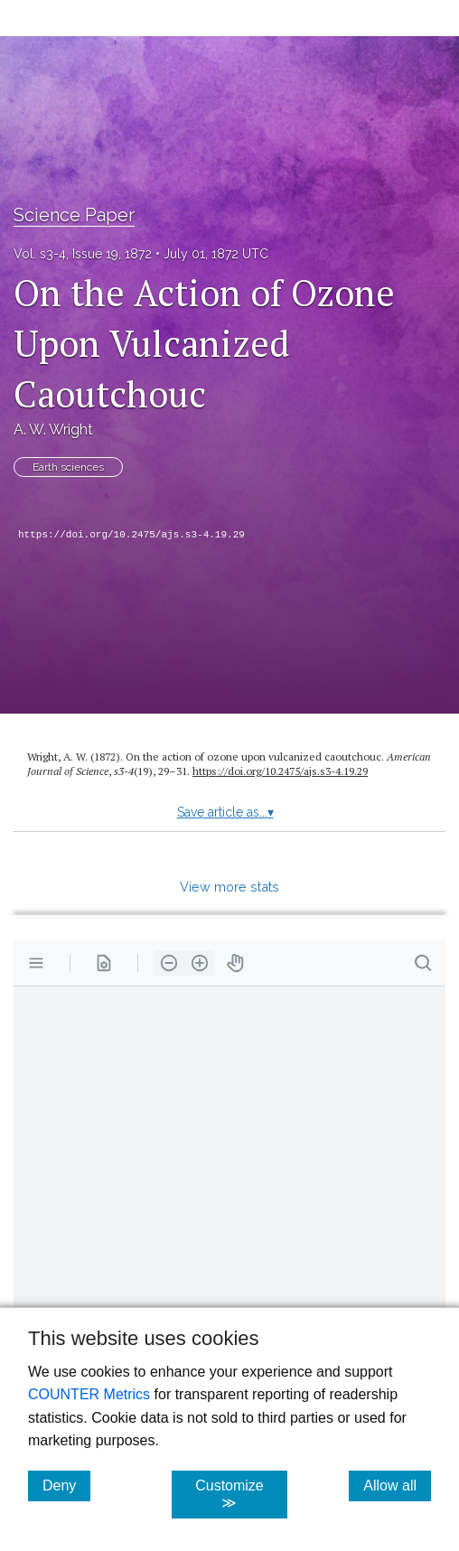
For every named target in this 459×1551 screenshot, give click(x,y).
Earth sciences (68, 467)
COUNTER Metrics (89, 1394)
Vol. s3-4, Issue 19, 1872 (83, 254)
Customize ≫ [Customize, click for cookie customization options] (240, 1494)
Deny (66, 1485)
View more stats (229, 886)
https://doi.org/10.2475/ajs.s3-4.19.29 (131, 534)
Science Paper (74, 215)
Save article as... (225, 812)
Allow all (397, 1485)
